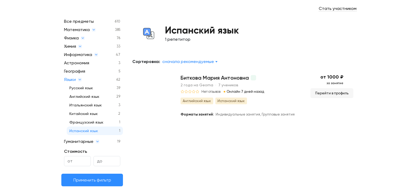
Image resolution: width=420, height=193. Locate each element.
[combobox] (189, 61)
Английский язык (84, 96)
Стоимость (75, 151)
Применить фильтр (92, 180)
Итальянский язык (85, 105)
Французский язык (86, 122)
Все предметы (79, 21)
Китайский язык (83, 114)
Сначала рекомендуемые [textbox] (188, 61)
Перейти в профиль (331, 93)
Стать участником (338, 8)
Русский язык (81, 88)
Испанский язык (83, 131)
